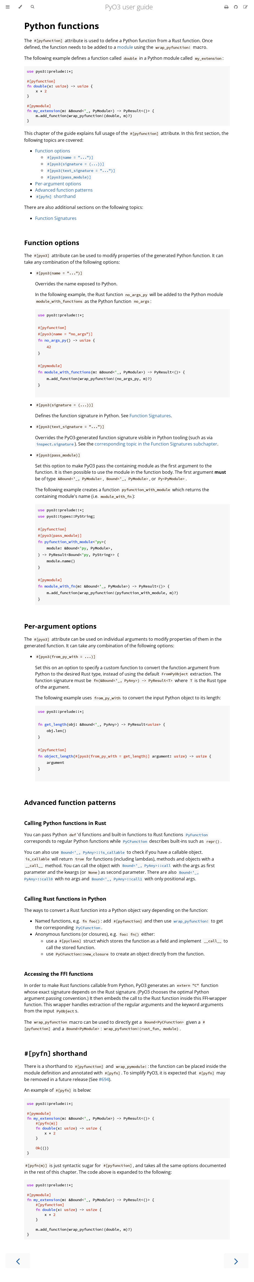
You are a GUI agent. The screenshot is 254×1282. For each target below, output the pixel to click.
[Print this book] (227, 7)
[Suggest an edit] (245, 7)
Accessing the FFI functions (58, 973)
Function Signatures (56, 218)
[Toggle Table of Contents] (7, 7)
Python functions (61, 26)
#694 (104, 1079)
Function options (52, 151)
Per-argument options (58, 184)
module (125, 47)
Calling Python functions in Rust (65, 822)
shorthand (55, 196)
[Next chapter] (236, 1260)
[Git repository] (236, 7)
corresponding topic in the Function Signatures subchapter (156, 444)
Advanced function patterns (64, 190)
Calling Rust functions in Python (65, 898)
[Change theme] (20, 7)
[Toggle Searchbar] (32, 7)
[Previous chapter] (17, 1260)
